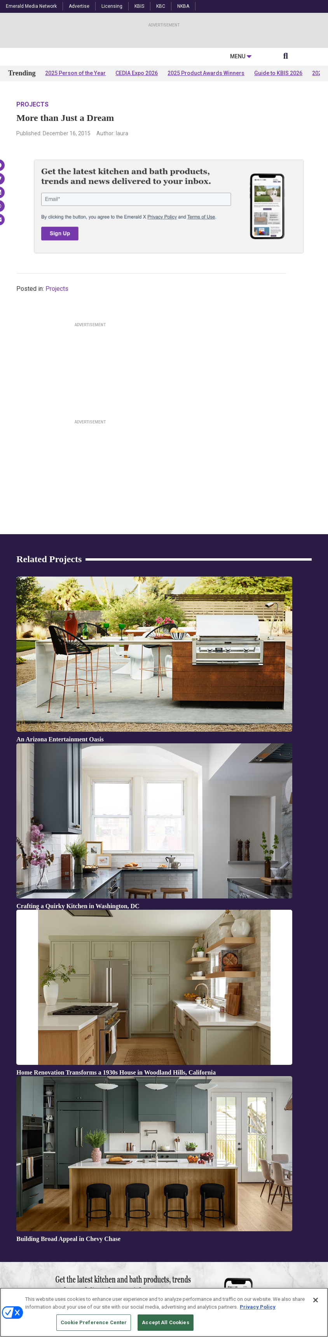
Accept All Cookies (165, 1322)
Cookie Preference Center (94, 1322)
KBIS (139, 6)
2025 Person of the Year (75, 148)
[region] (164, 1312)
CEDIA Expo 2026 (136, 148)
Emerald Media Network (31, 6)
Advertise (79, 6)
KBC (160, 6)
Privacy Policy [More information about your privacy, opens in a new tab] (258, 1307)
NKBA (183, 6)
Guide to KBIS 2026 (278, 148)
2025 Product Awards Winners (205, 148)
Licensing (111, 6)
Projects (32, 180)
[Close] (315, 1300)
